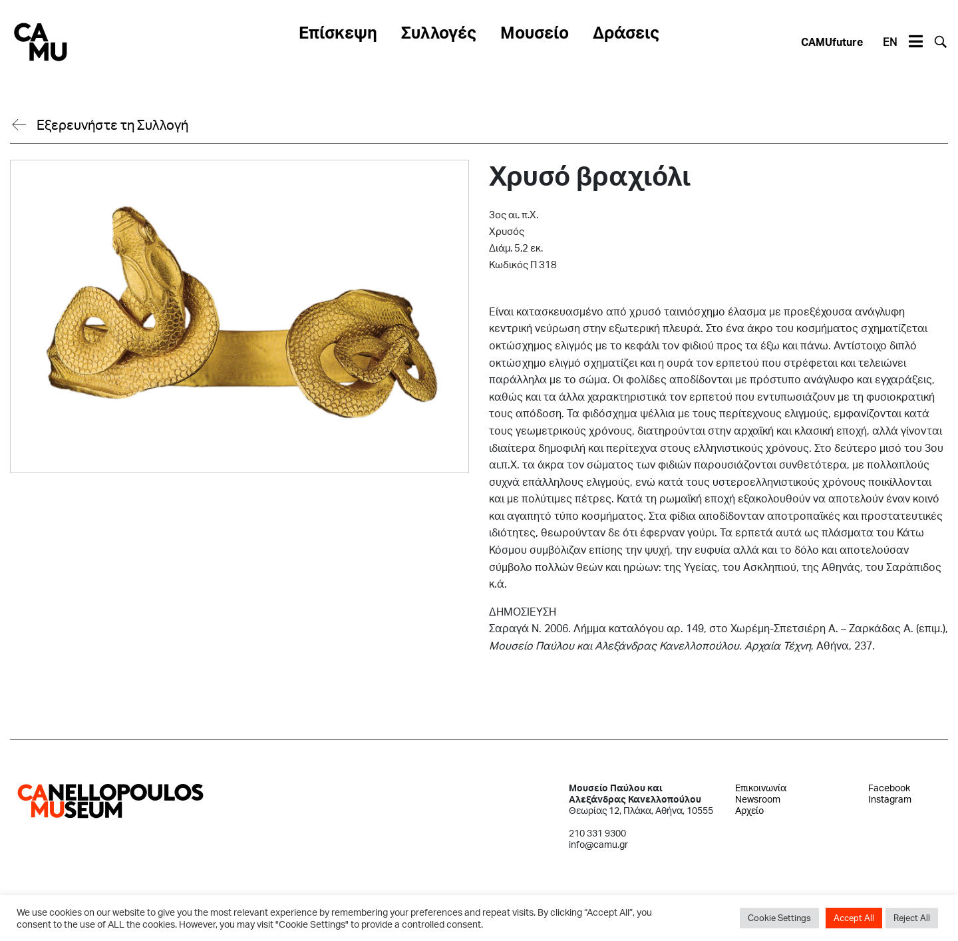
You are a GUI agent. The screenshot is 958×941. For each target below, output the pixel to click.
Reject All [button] (911, 917)
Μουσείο (534, 32)
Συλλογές (438, 32)
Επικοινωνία (760, 787)
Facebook (889, 787)
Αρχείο (749, 810)
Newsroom (757, 799)
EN (890, 42)
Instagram (889, 799)
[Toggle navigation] (915, 42)
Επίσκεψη (338, 32)
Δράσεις (626, 32)
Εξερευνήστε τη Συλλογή (112, 124)
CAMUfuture (832, 42)
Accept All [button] (854, 917)
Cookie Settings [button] (779, 917)
